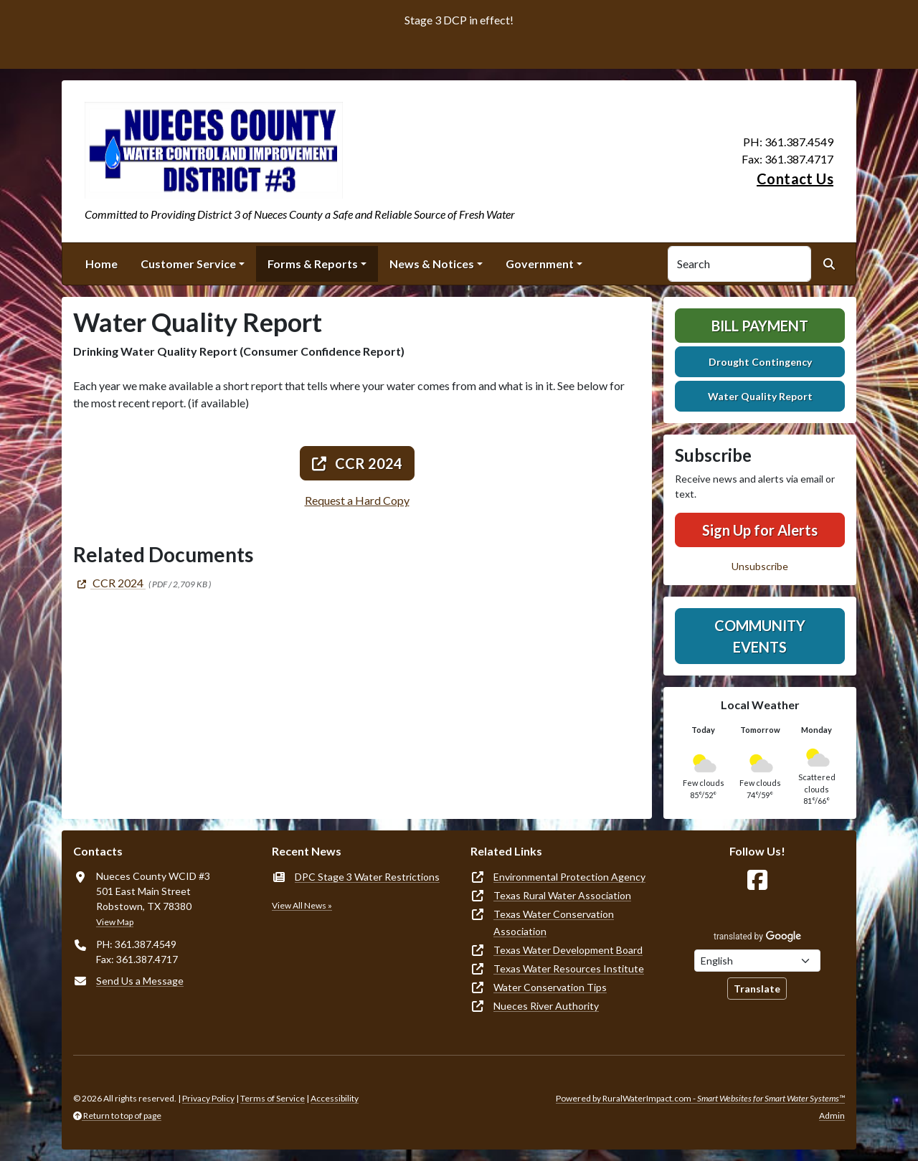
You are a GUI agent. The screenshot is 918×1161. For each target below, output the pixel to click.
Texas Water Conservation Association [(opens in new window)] (553, 922)
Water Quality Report (760, 396)
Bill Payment (759, 325)
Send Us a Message (140, 981)
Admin (832, 1115)
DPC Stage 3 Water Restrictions (367, 877)
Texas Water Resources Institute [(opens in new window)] (568, 968)
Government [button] (540, 263)
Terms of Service (272, 1098)
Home (101, 263)
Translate (757, 988)
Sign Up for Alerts (760, 530)
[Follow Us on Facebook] (757, 880)
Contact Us (795, 178)
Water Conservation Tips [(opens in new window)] (550, 987)
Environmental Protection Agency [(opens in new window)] (569, 877)
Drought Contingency (760, 362)
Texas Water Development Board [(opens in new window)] (568, 950)
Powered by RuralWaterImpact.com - (700, 1098)
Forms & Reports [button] (313, 263)
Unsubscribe (760, 566)
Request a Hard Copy (357, 500)
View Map (114, 921)
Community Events (759, 636)
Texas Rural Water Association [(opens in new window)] (562, 895)
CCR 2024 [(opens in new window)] (357, 463)
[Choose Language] (757, 960)
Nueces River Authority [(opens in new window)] (546, 1006)
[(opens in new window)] (109, 582)
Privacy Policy (208, 1098)
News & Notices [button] (431, 263)
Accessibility (335, 1098)
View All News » (302, 905)
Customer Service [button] (188, 263)
